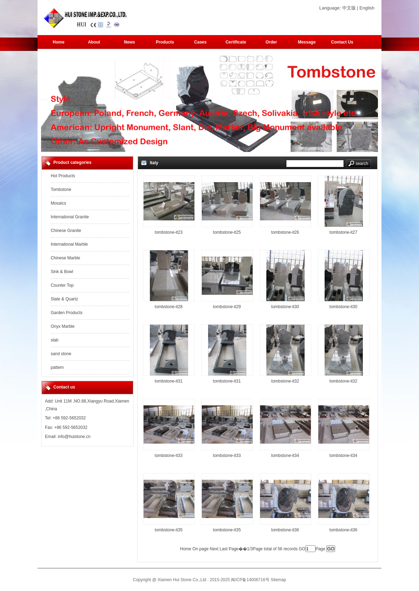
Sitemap (278, 579)
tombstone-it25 (227, 232)
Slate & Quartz (64, 299)
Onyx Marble (62, 326)
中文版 (349, 8)
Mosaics (58, 203)
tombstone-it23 (168, 232)
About (94, 42)
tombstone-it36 (285, 529)
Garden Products (66, 312)
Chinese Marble (65, 257)
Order (271, 42)
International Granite (70, 216)
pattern (57, 367)
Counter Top (62, 285)
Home (58, 42)
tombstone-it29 (227, 306)
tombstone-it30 (285, 306)
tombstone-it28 (168, 306)
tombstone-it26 (285, 232)
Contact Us (342, 42)
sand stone (61, 353)
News (129, 42)
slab (54, 340)
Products (165, 42)
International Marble (69, 244)
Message (307, 42)
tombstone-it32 (285, 381)
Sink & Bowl (62, 271)
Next (214, 548)
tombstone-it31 (168, 381)
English (366, 8)
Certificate (236, 42)
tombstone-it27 (343, 232)
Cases (200, 42)
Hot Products (63, 175)
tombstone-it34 (285, 455)
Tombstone (61, 189)
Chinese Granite (66, 230)
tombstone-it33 (168, 455)
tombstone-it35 (168, 529)
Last (224, 548)
